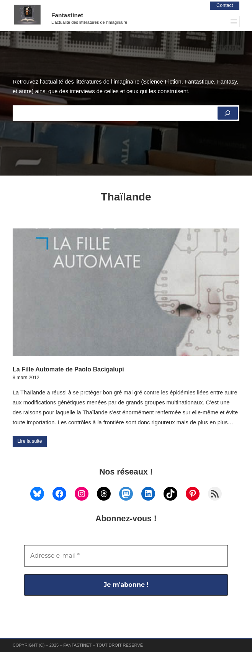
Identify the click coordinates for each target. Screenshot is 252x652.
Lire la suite (29, 441)
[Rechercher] (228, 113)
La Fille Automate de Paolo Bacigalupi (68, 369)
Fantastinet (67, 15)
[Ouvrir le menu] (233, 21)
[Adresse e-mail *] (126, 556)
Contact (224, 5)
